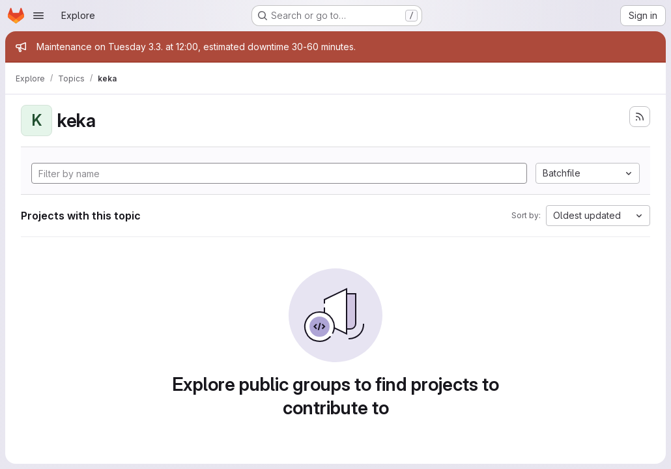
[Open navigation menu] (38, 15)
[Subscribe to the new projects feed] (639, 116)
